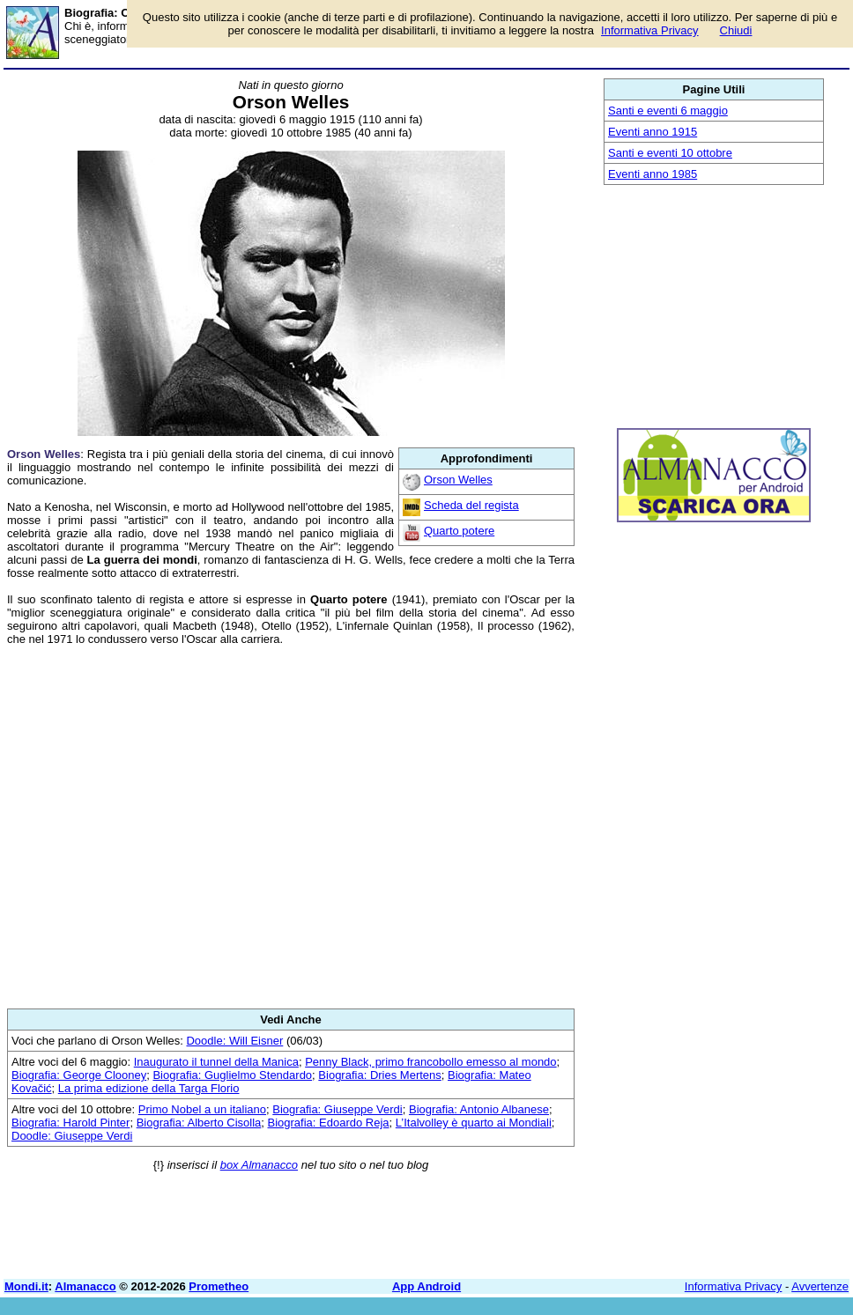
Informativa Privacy (734, 1286)
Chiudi (736, 30)
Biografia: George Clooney (78, 1075)
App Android (426, 1286)
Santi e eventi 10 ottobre (670, 152)
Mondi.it (26, 1286)
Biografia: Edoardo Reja (328, 1122)
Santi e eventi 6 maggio (668, 110)
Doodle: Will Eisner (234, 1040)
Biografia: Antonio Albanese (479, 1109)
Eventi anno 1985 (652, 174)
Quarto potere (459, 530)
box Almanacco (259, 1164)
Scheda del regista (471, 505)
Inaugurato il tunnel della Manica (216, 1061)
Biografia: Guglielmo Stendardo (232, 1075)
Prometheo (218, 1286)
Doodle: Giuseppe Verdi (71, 1135)
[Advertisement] (291, 827)
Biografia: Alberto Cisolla (199, 1122)
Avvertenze (820, 1286)
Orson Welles (458, 479)
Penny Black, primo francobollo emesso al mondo (430, 1061)
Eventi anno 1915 (652, 131)
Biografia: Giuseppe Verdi (337, 1109)
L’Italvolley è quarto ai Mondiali (474, 1122)
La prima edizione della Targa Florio (149, 1088)
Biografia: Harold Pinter (70, 1122)
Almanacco (85, 1286)
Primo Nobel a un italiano (202, 1109)
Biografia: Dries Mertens (379, 1075)
